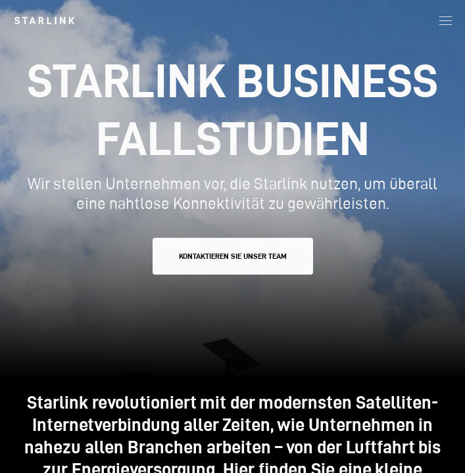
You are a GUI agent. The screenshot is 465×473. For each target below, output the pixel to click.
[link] (44, 20)
